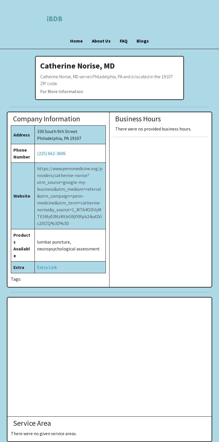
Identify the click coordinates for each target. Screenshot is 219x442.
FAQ (123, 41)
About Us (101, 41)
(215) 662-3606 (51, 153)
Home (76, 41)
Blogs (143, 41)
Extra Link (47, 267)
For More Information (61, 91)
